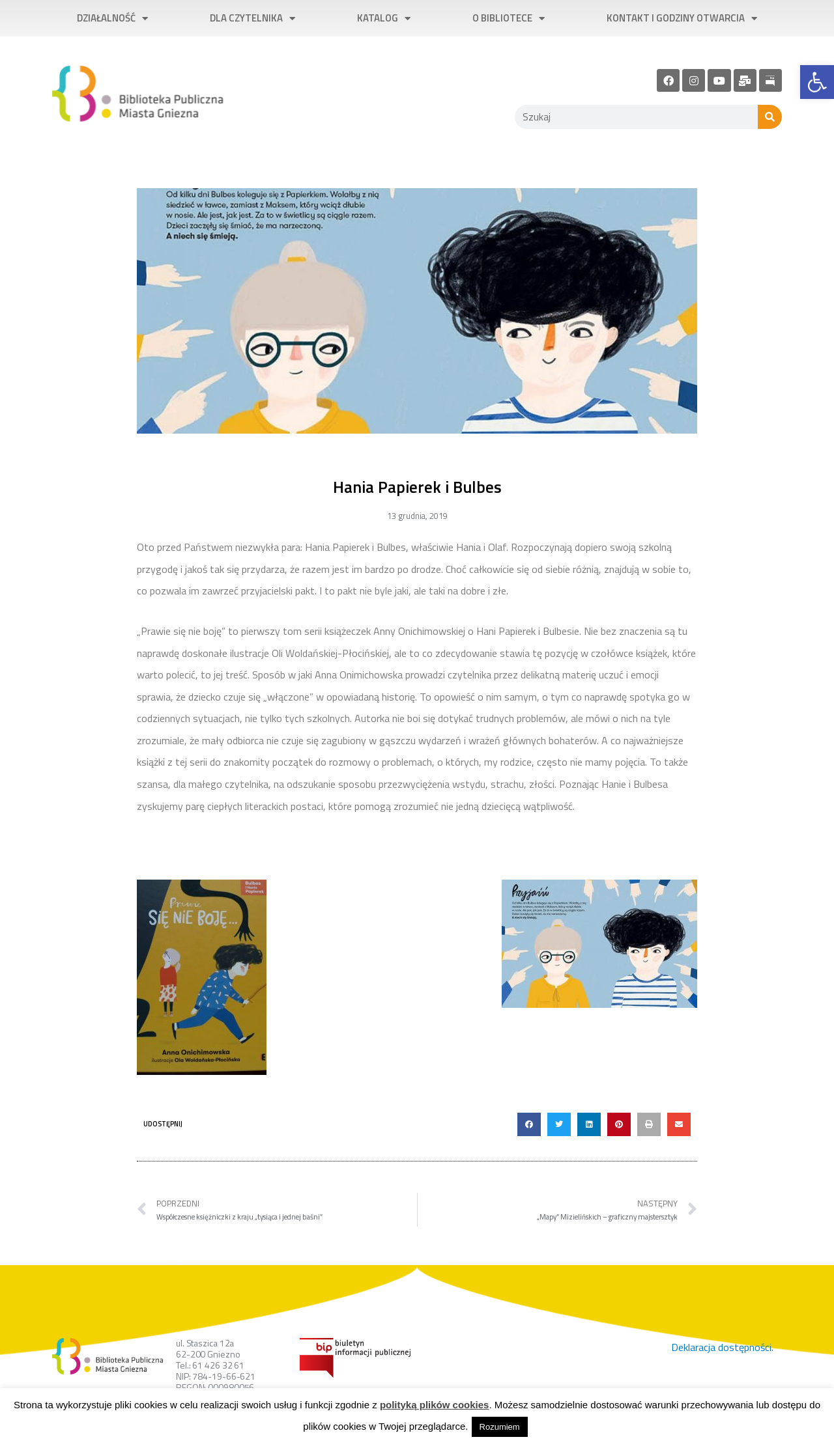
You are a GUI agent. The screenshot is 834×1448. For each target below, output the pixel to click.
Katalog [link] (383, 18)
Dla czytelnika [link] (252, 18)
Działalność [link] (112, 18)
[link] (817, 82)
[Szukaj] (770, 117)
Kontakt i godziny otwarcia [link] (682, 18)
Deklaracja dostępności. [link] (722, 1347)
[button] (529, 1124)
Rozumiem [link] (500, 1427)
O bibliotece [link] (508, 18)
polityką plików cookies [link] (434, 1404)
